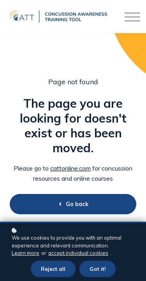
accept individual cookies (78, 253)
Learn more (25, 253)
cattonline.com (70, 168)
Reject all (53, 268)
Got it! (98, 268)
